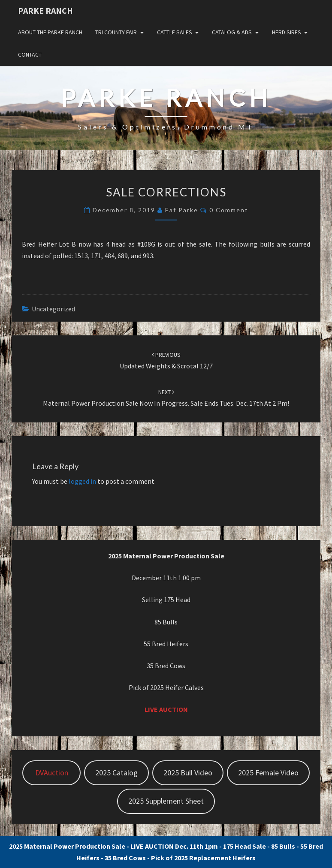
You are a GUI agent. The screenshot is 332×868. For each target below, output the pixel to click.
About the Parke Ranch (50, 32)
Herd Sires (286, 32)
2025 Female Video (268, 773)
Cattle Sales (174, 32)
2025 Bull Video (187, 773)
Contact (30, 54)
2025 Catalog (116, 773)
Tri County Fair (116, 32)
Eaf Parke (181, 210)
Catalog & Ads (232, 32)
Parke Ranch (45, 10)
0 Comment (228, 210)
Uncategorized (53, 308)
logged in (82, 481)
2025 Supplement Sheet (166, 801)
